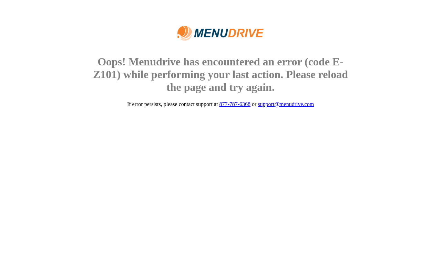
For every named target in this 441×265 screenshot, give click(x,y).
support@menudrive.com (286, 104)
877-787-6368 (234, 104)
